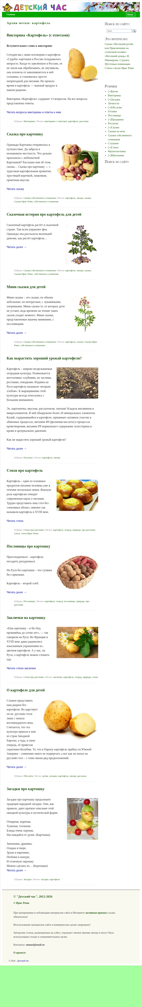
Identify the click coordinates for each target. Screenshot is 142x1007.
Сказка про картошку (25, 134)
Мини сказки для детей (26, 287)
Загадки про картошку (26, 789)
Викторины (29, 121)
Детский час (23, 960)
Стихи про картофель (25, 470)
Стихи (114, 147)
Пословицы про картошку (28, 546)
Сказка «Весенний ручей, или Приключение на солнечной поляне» (119, 48)
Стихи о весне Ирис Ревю (119, 68)
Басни (114, 91)
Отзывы (112, 111)
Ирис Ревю (22, 902)
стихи (17, 533)
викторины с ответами (55, 121)
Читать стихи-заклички (21, 668)
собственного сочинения (46, 201)
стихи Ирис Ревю (29, 533)
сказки (87, 198)
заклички (57, 677)
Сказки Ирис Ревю (23, 201)
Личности (113, 103)
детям (45, 776)
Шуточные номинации (117, 63)
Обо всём (28, 776)
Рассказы (28, 457)
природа (76, 530)
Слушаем (113, 143)
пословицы (69, 601)
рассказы (81, 776)
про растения (88, 530)
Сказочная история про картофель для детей (44, 214)
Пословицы (29, 601)
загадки (53, 776)
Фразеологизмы (117, 151)
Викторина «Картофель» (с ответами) (38, 35)
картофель (73, 121)
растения (84, 121)
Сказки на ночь (116, 131)
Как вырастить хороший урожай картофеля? (44, 358)
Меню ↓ (131, 14)
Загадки (27, 879)
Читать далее (17, 247)
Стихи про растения (33, 530)
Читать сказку (15, 188)
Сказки (115, 127)
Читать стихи (15, 520)
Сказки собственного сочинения (39, 198)
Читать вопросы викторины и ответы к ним (34, 112)
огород (68, 530)
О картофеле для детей (26, 690)
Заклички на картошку (26, 618)
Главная (11, 14)
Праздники (117, 119)
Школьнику (117, 155)
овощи (80, 198)
